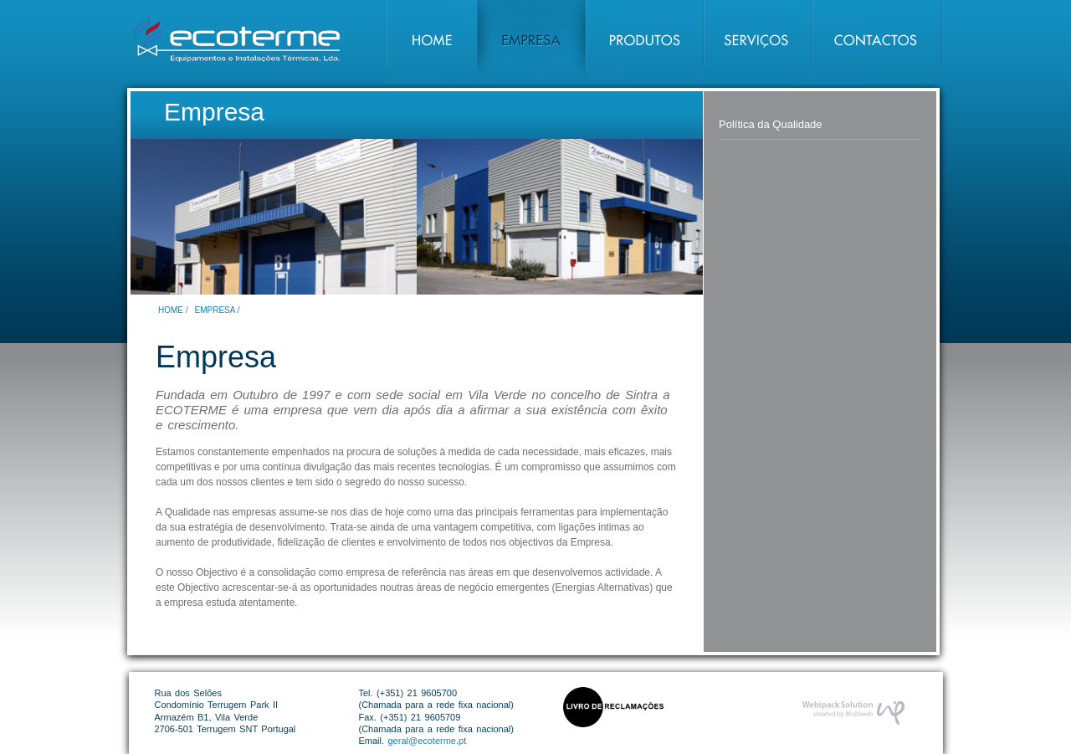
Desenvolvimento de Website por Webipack (853, 712)
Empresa (215, 310)
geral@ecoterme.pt (427, 741)
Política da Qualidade (770, 124)
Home (170, 310)
